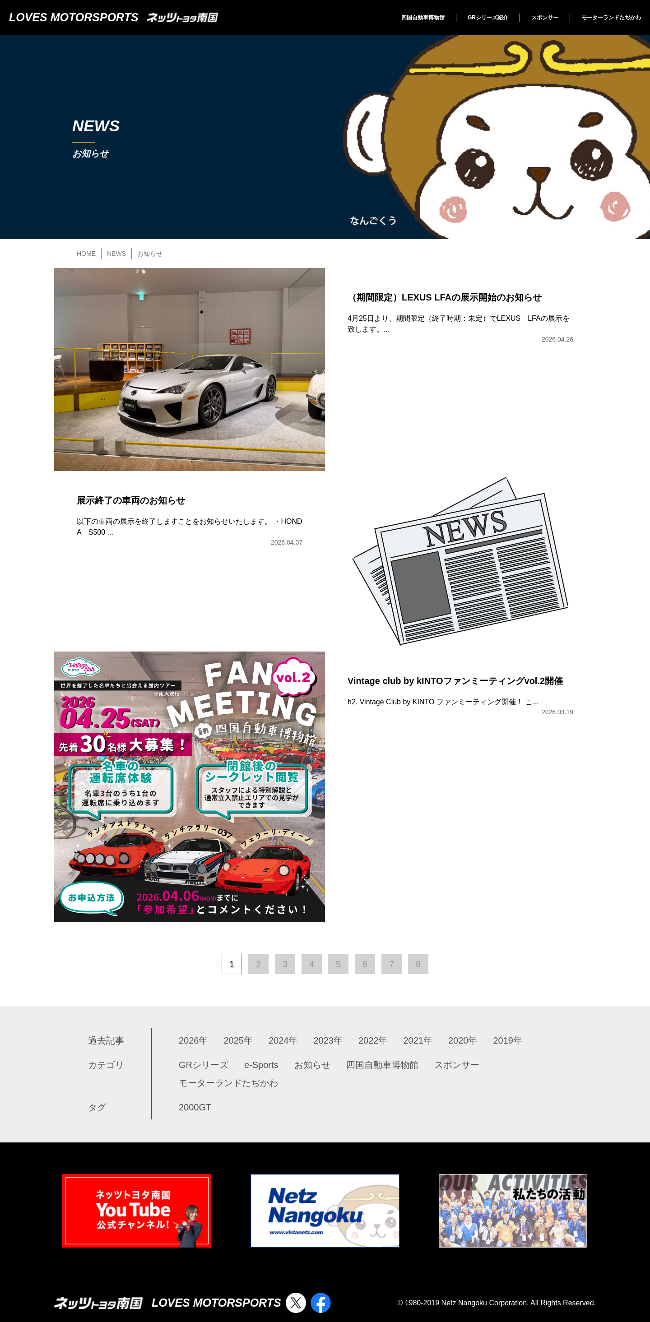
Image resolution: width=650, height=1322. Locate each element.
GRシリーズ (203, 1065)
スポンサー (544, 17)
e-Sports (261, 1065)
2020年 (463, 1040)
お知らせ (312, 1065)
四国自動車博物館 (423, 17)
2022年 (373, 1040)
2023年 (328, 1040)
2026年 (193, 1040)
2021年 (418, 1040)
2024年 (283, 1040)
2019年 (508, 1040)
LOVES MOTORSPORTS (113, 17)
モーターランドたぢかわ (611, 17)
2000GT (195, 1107)
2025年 (238, 1040)
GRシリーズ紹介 (488, 17)
